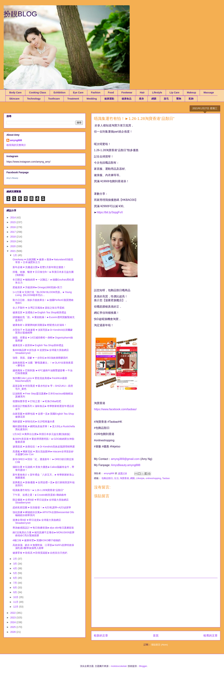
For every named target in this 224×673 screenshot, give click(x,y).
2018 (13, 236)
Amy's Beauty (12, 178)
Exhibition (59, 92)
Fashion (95, 92)
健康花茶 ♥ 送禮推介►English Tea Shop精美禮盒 (39, 312)
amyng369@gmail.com (125, 458)
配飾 (191, 98)
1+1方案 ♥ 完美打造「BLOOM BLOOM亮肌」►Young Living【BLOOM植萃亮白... (42, 293)
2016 (13, 227)
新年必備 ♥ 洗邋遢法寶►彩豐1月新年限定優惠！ (39, 267)
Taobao (166, 478)
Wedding (91, 98)
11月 (16, 602)
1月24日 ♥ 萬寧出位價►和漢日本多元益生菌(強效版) (41, 434)
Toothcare (54, 98)
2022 (13, 612)
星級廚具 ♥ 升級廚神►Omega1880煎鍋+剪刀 (37, 287)
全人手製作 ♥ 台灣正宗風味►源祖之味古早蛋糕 (38, 307)
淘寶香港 (124, 478)
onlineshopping (153, 478)
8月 (15, 587)
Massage (209, 92)
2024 (13, 622)
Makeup (191, 92)
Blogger (143, 666)
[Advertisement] (156, 603)
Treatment (73, 98)
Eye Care (78, 92)
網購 (153, 98)
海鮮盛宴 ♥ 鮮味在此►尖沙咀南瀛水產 (34, 421)
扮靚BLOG (20, 14)
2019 (13, 241)
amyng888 (16, 140)
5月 (15, 573)
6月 (15, 577)
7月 (15, 582)
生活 (116, 478)
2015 (13, 222)
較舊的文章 (211, 635)
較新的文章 (101, 635)
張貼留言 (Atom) (159, 644)
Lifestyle (157, 92)
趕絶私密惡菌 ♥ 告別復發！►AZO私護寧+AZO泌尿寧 (42, 507)
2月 (15, 558)
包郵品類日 (107, 478)
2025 (13, 627)
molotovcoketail (119, 666)
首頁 (156, 635)
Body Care (15, 92)
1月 (15, 255)
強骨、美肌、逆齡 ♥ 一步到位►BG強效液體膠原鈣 (40, 357)
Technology (34, 98)
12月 (16, 606)
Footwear (126, 92)
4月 (15, 568)
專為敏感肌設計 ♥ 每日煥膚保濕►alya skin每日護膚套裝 (43, 527)
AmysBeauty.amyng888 (125, 465)
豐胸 (178, 98)
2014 (13, 217)
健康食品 (126, 98)
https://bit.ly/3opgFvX (110, 212)
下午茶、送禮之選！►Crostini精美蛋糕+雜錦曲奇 (39, 494)
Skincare (14, 98)
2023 (13, 617)
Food (111, 92)
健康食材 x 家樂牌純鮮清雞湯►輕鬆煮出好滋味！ (40, 325)
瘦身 (141, 98)
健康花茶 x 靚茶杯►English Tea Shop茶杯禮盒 (38, 345)
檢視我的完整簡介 (16, 145)
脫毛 (166, 98)
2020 (13, 246)
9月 (15, 592)
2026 (13, 632)
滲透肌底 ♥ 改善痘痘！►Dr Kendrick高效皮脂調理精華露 (44, 446)
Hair (142, 92)
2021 (13, 251)
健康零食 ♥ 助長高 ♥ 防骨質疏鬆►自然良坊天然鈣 (40, 552)
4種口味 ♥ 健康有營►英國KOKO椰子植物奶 (37, 540)
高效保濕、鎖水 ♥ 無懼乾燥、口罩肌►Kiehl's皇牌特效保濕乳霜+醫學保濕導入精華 (43, 546)
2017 (13, 231)
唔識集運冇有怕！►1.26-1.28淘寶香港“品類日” (38, 490)
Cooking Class (37, 92)
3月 (15, 563)
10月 (16, 597)
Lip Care (174, 92)
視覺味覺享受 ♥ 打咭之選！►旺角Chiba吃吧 (37, 401)
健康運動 (109, 98)
